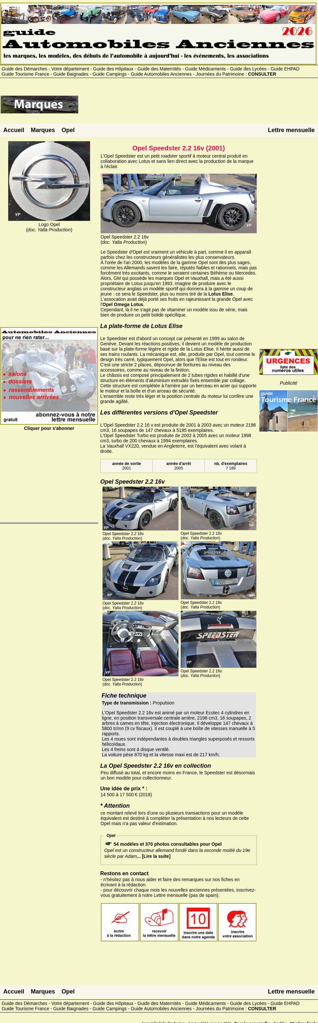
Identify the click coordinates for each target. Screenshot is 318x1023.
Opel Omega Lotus (123, 304)
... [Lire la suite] (154, 856)
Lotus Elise (220, 294)
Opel (68, 130)
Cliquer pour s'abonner (49, 425)
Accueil (13, 130)
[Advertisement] (198, 107)
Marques (43, 130)
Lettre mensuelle (291, 130)
